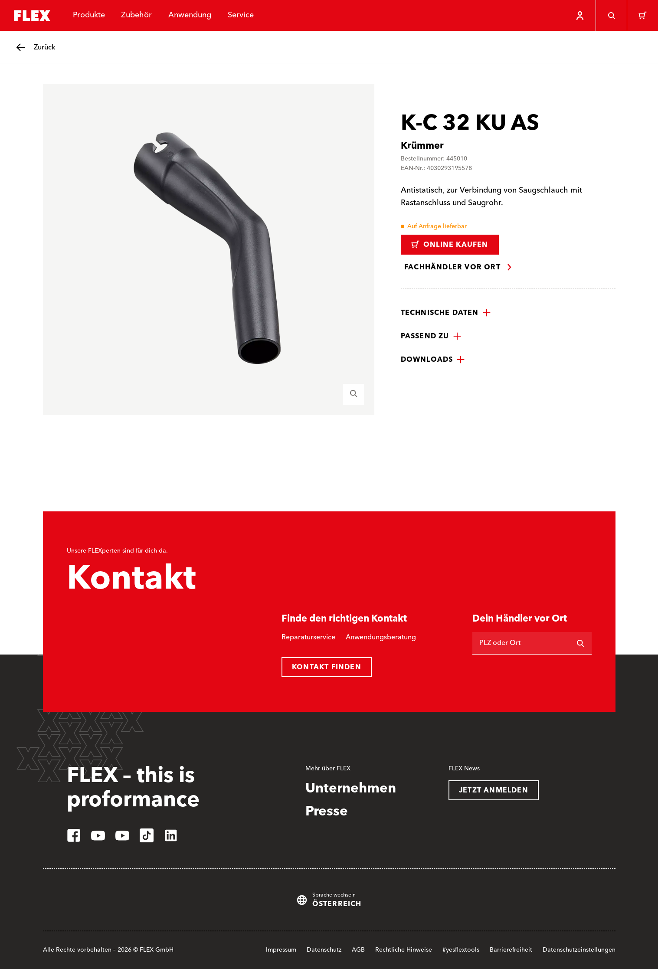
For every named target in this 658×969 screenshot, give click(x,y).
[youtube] (98, 835)
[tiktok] (146, 835)
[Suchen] (580, 643)
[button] (446, 313)
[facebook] (74, 835)
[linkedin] (171, 835)
